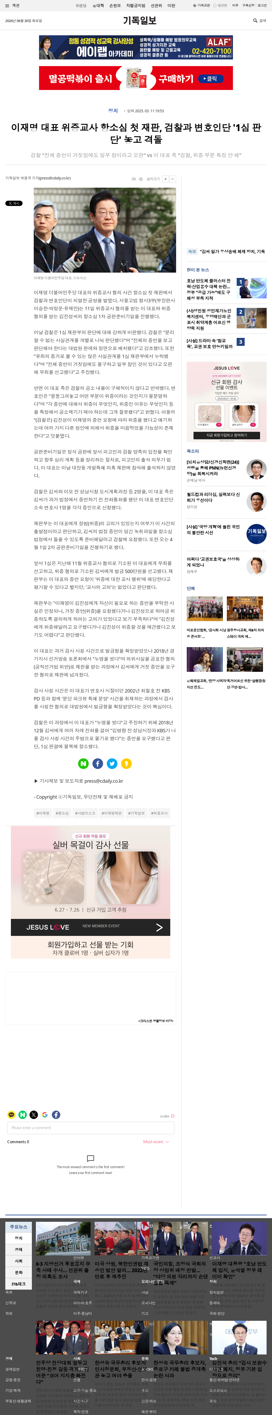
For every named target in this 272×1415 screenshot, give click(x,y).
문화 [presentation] (19, 1272)
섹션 (12, 5)
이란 (171, 5)
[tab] (18, 1238)
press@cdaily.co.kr (55, 177)
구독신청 (248, 5)
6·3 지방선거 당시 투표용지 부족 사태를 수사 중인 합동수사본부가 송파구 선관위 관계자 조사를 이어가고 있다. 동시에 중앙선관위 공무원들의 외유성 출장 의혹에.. (63, 1296)
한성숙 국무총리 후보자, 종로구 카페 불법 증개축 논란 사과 (179, 1369)
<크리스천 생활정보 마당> (155, 1021)
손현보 (115, 5)
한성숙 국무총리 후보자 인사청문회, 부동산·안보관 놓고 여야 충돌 (121, 1369)
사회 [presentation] (19, 1261)
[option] (207, 619)
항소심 (63, 813)
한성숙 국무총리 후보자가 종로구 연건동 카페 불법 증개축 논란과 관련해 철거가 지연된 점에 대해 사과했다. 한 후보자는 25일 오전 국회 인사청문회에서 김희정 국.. (180, 1395)
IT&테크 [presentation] (19, 1284)
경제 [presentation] (19, 1249)
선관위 (156, 5)
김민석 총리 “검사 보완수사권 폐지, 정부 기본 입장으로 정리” (239, 1369)
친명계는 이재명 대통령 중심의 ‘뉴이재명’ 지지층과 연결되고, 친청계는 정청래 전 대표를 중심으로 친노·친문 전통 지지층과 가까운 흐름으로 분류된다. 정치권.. (63, 1401)
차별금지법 (135, 5)
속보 (192, 252)
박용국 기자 (29, 177)
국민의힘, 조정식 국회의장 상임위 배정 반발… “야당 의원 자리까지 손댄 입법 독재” (180, 1274)
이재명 (44, 813)
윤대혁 (98, 5)
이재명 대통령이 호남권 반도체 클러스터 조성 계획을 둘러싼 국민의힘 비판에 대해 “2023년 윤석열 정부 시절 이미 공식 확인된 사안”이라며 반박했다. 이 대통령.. (238, 1296)
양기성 (192, 506)
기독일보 (137, 813)
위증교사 (160, 813)
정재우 (192, 571)
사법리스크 (86, 813)
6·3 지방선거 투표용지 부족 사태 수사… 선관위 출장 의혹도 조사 (63, 1270)
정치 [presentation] (19, 1238)
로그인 (262, 5)
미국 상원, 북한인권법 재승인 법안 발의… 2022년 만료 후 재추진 (121, 1270)
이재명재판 (113, 813)
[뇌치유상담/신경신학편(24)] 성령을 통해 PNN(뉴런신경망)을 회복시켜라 (213, 468)
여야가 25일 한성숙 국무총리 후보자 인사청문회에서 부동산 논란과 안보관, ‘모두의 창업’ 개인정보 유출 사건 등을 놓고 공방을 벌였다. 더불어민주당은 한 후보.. (121, 1395)
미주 (235, 5)
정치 (113, 111)
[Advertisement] (226, 208)
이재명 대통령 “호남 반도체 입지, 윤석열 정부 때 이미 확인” (239, 1270)
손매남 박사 (196, 480)
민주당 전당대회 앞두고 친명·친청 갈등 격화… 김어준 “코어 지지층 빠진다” (62, 1373)
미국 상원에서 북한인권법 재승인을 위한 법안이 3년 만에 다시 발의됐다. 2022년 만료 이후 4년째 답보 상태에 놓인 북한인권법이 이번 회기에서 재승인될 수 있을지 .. (122, 1296)
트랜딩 (81, 5)
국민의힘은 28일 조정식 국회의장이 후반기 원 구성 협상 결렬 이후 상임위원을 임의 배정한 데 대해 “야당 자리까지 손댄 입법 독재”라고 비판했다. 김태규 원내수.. (179, 1302)
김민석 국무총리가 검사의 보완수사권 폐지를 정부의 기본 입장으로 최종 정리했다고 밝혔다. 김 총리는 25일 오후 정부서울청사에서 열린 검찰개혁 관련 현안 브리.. (239, 1395)
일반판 (222, 5)
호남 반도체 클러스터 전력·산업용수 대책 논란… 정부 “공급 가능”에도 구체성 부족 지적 (209, 289)
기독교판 (204, 5)
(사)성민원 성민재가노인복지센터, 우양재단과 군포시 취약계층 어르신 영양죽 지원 (209, 319)
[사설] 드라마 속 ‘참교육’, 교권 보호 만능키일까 (210, 344)
